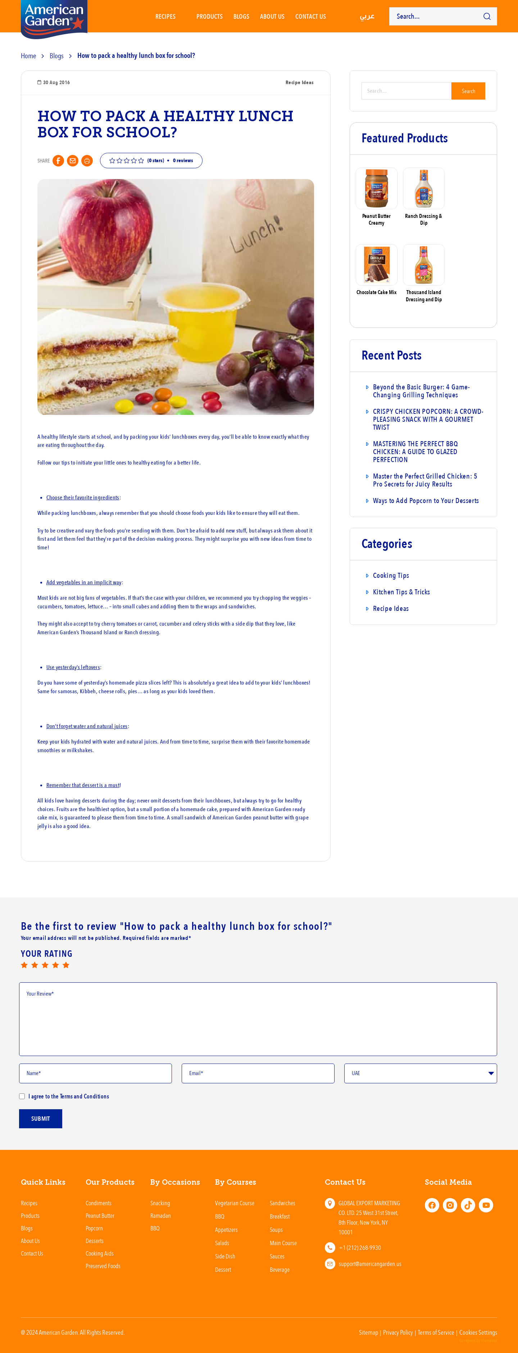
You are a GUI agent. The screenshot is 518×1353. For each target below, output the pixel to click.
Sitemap (368, 1332)
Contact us (310, 16)
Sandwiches (282, 1203)
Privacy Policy (398, 1332)
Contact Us (32, 1253)
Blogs (241, 16)
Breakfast (280, 1216)
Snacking (160, 1203)
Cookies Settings (478, 1332)
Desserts (95, 1240)
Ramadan (160, 1215)
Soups (276, 1229)
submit (40, 1121)
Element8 (489, 1341)
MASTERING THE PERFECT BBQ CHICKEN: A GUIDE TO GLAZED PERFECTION (415, 452)
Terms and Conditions (84, 1096)
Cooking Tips (391, 575)
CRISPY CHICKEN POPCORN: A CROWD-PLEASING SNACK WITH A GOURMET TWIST (428, 419)
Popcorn (94, 1228)
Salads (222, 1243)
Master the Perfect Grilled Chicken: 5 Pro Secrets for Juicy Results (425, 480)
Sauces (277, 1256)
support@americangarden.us (370, 1264)
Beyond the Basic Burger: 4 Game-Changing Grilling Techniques (421, 391)
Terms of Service (436, 1332)
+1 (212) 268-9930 (360, 1247)
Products (209, 16)
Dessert (223, 1269)
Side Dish (225, 1256)
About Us (272, 16)
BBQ (155, 1228)
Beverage (280, 1269)
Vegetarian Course (234, 1203)
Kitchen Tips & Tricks (401, 592)
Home (28, 55)
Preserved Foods (103, 1266)
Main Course (283, 1243)
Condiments (99, 1203)
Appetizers (226, 1229)
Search (469, 91)
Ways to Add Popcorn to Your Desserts (426, 501)
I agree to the (64, 1096)
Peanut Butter (100, 1215)
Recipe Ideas (391, 608)
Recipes (165, 16)
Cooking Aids (100, 1253)
